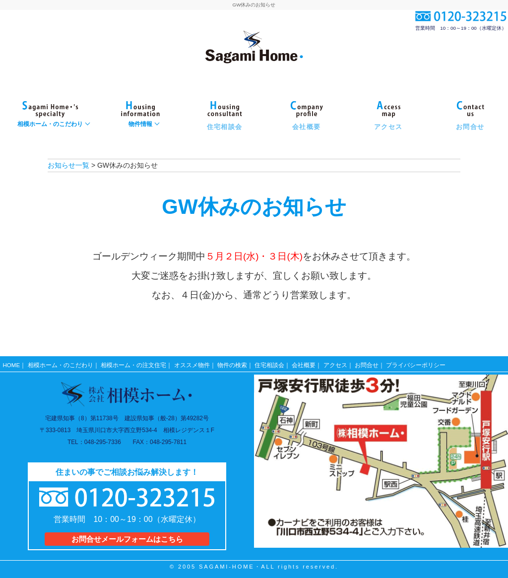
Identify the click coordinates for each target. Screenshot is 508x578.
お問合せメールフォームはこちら (127, 536)
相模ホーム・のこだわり (60, 363)
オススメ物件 (192, 363)
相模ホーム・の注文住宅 (133, 363)
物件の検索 (232, 363)
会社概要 (304, 363)
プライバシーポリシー (416, 363)
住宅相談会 (269, 363)
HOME (11, 363)
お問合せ (367, 363)
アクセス (335, 363)
